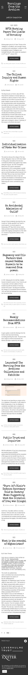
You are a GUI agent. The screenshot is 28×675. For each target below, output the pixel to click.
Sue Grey (5, 475)
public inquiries (12, 63)
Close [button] (4, 671)
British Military (6, 193)
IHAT (14, 193)
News (14, 313)
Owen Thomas (9, 548)
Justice (7, 194)
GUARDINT (6, 50)
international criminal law (20, 193)
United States (21, 244)
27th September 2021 (20, 548)
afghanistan (6, 622)
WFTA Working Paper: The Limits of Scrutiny (14, 32)
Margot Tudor (10, 39)
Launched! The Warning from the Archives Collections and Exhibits (14, 369)
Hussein (24, 302)
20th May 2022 (21, 216)
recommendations (12, 351)
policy (10, 529)
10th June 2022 (21, 151)
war (25, 63)
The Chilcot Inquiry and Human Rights (14, 77)
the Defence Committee (10, 590)
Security (17, 63)
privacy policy (10, 668)
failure (13, 622)
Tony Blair (22, 63)
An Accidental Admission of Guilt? (14, 209)
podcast (13, 350)
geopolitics (19, 302)
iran (4, 350)
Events (15, 25)
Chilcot (9, 131)
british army (8, 302)
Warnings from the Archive (14, 6)
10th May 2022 (21, 274)
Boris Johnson (7, 473)
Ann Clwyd (6, 131)
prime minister (18, 350)
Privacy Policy (5, 641)
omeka (10, 426)
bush (5, 244)
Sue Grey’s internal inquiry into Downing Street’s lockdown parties (13, 452)
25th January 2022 (21, 445)
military (7, 63)
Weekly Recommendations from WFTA (14, 320)
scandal (5, 623)
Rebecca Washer (11, 274)
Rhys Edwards (11, 84)
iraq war (14, 425)
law (10, 194)
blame (10, 622)
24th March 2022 (20, 379)
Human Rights (15, 131)
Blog (12, 25)
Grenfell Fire (16, 473)
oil (12, 304)
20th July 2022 (20, 84)
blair (4, 302)
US (21, 304)
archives (5, 425)
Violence (24, 304)
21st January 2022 (21, 505)
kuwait (7, 304)
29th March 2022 (21, 327)
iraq (4, 63)
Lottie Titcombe (10, 151)
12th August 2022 (20, 39)
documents (10, 425)
